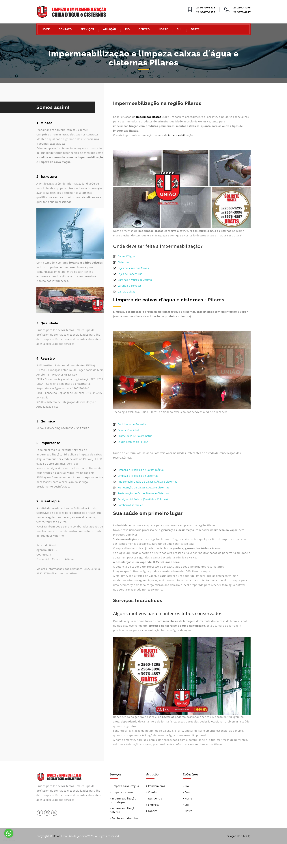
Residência (154, 798)
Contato (65, 29)
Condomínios (155, 786)
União (56, 836)
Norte (163, 29)
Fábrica (152, 811)
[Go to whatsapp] (8, 833)
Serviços (87, 29)
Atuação (109, 29)
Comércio (153, 792)
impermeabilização (148, 117)
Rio (127, 29)
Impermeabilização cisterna (123, 810)
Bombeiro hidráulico (124, 818)
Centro (144, 29)
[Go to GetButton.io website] (9, 840)
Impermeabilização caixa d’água (123, 800)
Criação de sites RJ (239, 836)
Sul (179, 29)
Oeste (195, 29)
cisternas (192, 299)
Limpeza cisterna (122, 792)
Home (46, 29)
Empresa (152, 804)
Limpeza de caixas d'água (144, 299)
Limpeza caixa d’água (124, 786)
